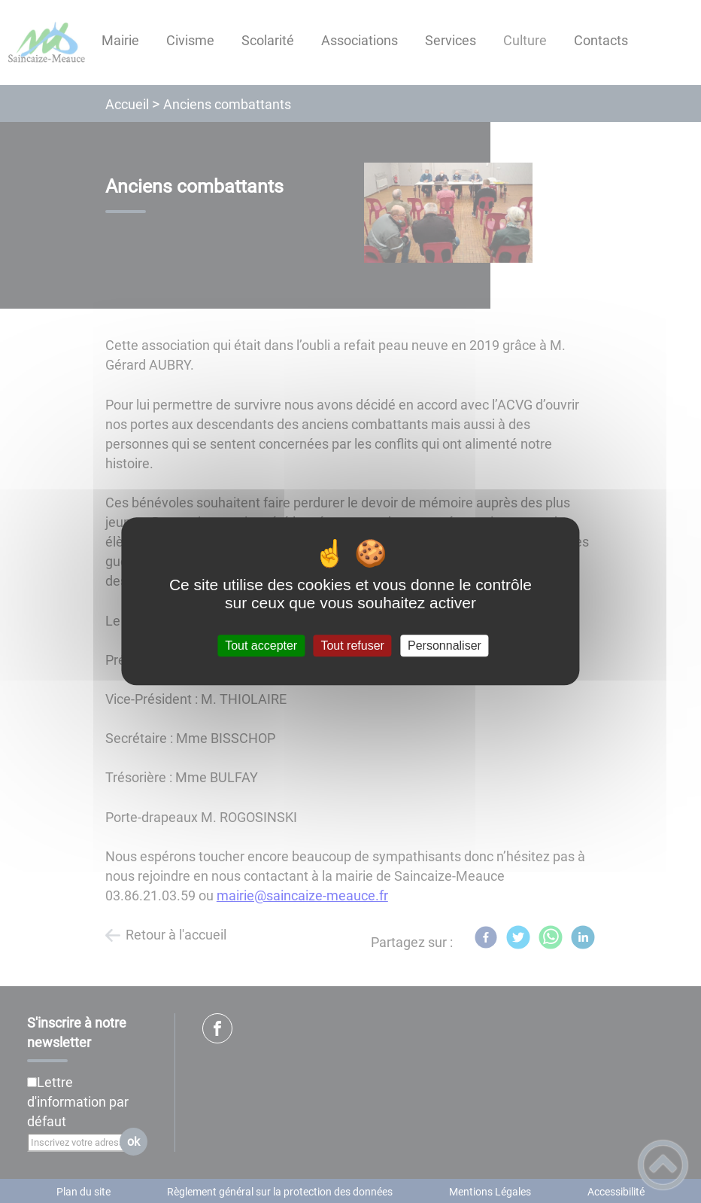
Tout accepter (261, 645)
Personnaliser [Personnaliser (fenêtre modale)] (444, 645)
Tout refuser (352, 645)
